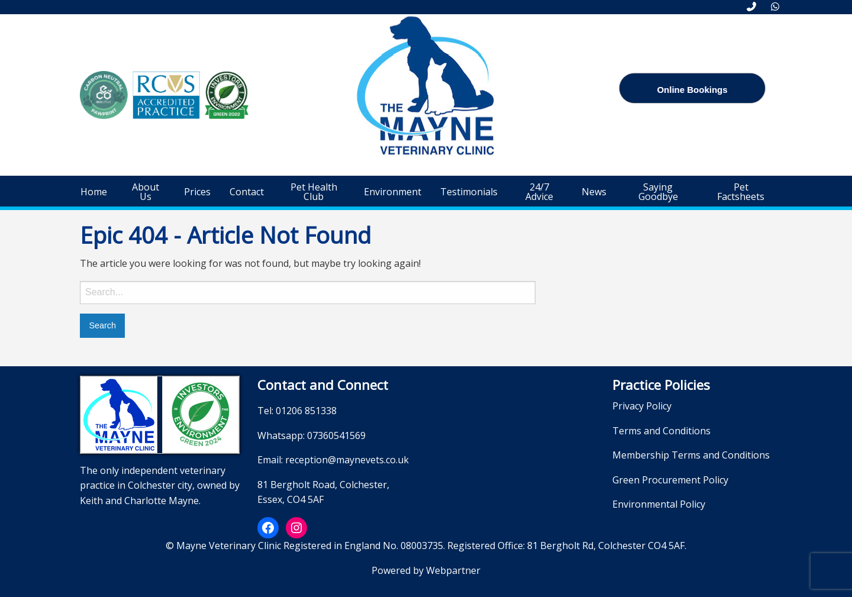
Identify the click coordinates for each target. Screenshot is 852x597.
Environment (392, 191)
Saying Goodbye (658, 191)
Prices (197, 191)
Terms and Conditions (661, 430)
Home (93, 191)
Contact (247, 191)
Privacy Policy (642, 405)
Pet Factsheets (740, 191)
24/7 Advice (539, 191)
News (594, 191)
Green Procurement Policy (670, 479)
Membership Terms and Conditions (691, 455)
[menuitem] (94, 192)
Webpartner (453, 570)
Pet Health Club (314, 191)
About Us (145, 191)
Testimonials (469, 191)
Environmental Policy (658, 504)
